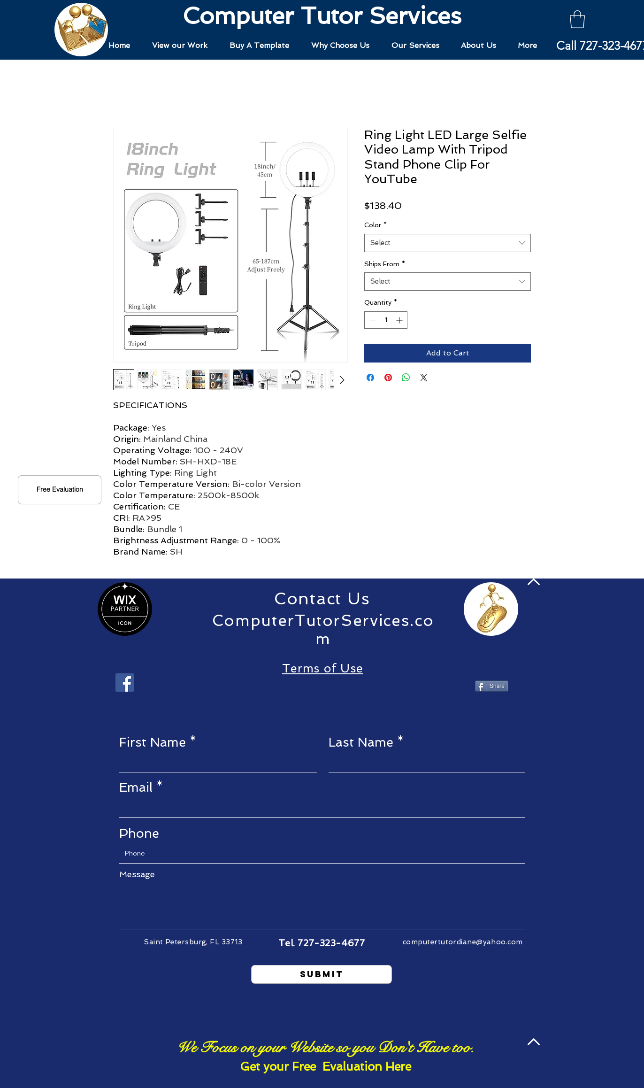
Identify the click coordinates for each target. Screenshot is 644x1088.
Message (137, 874)
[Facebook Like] (322, 687)
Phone (139, 833)
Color (375, 225)
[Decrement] (371, 320)
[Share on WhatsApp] (406, 377)
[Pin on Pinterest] (388, 377)
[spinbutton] (385, 320)
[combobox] (447, 243)
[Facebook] (124, 682)
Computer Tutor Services (322, 16)
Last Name (361, 742)
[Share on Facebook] (370, 377)
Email (136, 787)
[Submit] (321, 974)
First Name (152, 742)
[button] (577, 19)
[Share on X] (423, 377)
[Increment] (400, 320)
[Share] (491, 686)
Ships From (384, 264)
